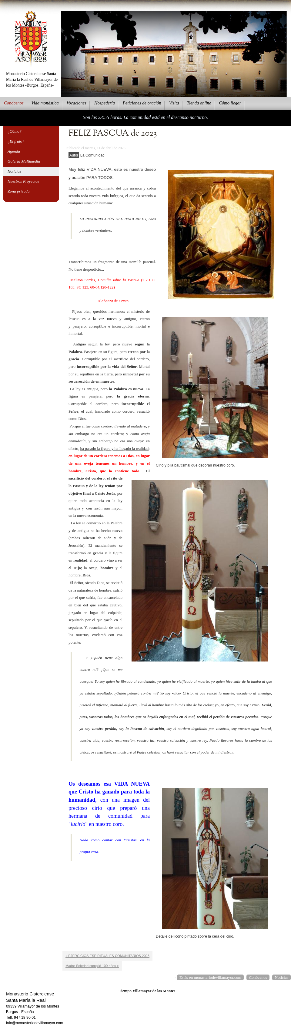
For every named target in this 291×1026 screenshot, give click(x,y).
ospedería (104, 103)
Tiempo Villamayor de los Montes (147, 990)
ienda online (199, 103)
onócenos (14, 103)
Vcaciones (76, 103)
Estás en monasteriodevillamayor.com (210, 977)
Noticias (14, 171)
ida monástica (45, 103)
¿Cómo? (15, 131)
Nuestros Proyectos (23, 181)
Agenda (14, 151)
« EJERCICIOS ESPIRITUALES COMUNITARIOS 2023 (107, 956)
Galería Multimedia (24, 161)
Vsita (174, 103)
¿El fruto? (16, 141)
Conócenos (258, 977)
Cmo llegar (230, 103)
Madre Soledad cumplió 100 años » (92, 966)
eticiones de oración (142, 103)
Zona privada (19, 191)
